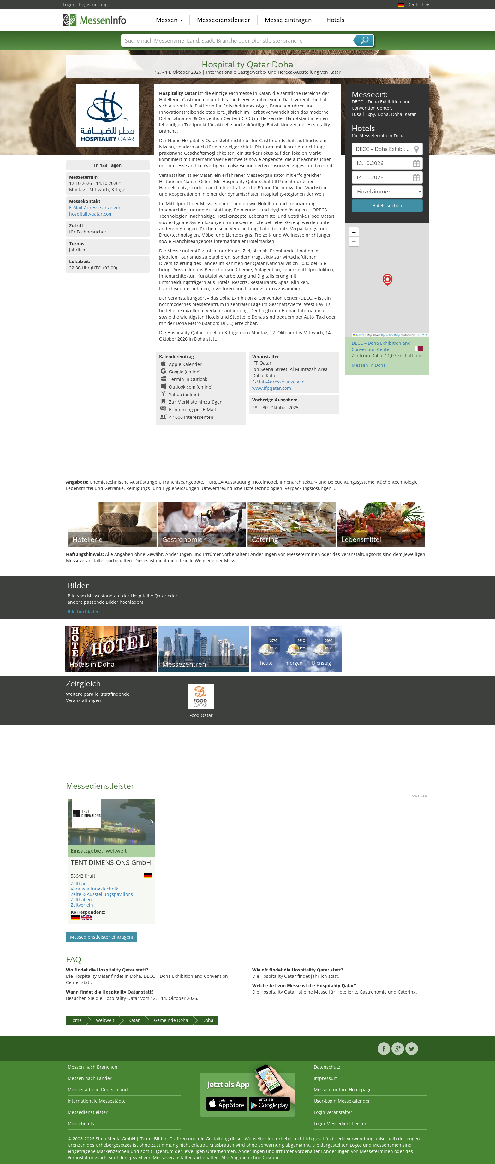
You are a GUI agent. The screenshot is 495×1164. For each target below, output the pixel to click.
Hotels (335, 20)
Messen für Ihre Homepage (343, 1089)
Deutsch (418, 5)
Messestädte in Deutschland (98, 1089)
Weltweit (105, 1020)
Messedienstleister (223, 20)
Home (75, 1020)
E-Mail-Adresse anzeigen (95, 207)
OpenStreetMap (390, 335)
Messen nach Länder (90, 1078)
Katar (134, 1020)
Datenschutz (327, 1067)
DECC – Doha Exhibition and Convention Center (381, 346)
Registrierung (93, 5)
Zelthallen (81, 899)
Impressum (326, 1078)
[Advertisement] (247, 458)
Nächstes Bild (152, 822)
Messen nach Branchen (92, 1067)
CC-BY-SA (422, 335)
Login (68, 5)
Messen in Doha (369, 365)
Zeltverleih (82, 905)
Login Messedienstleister (340, 1124)
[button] (387, 280)
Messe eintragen (288, 20)
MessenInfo (94, 19)
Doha (207, 1020)
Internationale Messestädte (97, 1101)
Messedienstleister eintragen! (101, 937)
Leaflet (359, 335)
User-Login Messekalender (342, 1101)
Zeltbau (79, 883)
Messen (169, 20)
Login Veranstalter (333, 1112)
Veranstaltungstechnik (94, 889)
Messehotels (81, 1124)
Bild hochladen (84, 611)
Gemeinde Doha (171, 1020)
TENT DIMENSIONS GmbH (111, 863)
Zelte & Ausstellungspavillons (102, 894)
